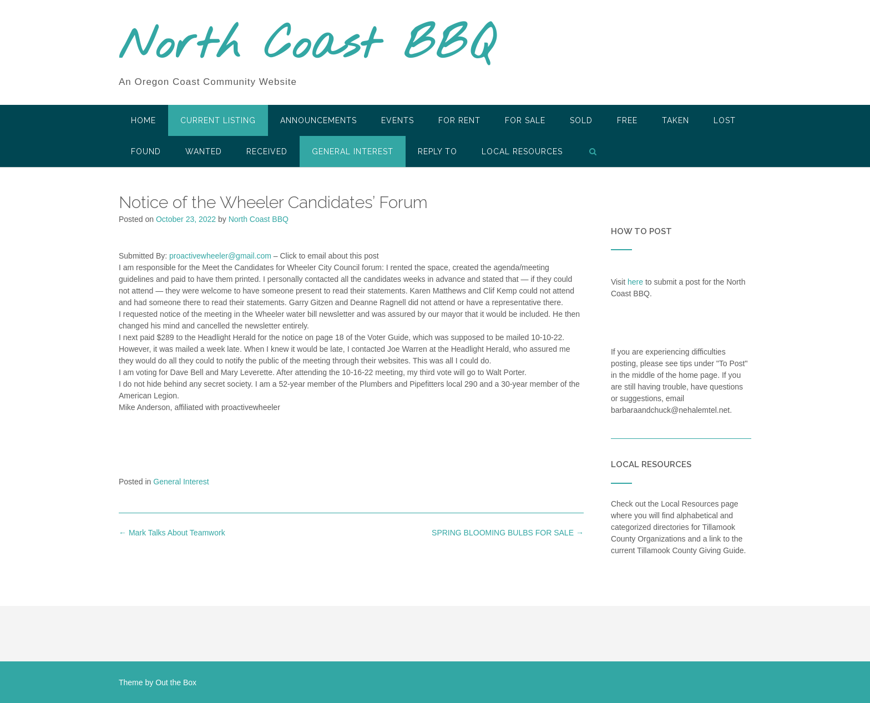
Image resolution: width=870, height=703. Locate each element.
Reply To (437, 151)
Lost (725, 120)
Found (146, 151)
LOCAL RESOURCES (522, 151)
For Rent (459, 120)
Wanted (203, 151)
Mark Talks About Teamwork (172, 532)
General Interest (352, 151)
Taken (675, 120)
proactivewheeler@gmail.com (220, 255)
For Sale (525, 120)
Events (397, 120)
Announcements (318, 120)
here (635, 281)
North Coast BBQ (306, 46)
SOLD (581, 120)
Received (266, 151)
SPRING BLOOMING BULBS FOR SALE (508, 532)
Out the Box (175, 682)
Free (627, 120)
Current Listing (218, 120)
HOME (143, 120)
